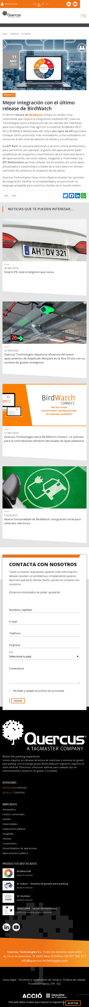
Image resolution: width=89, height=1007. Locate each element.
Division (14, 787)
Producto (26, 33)
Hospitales (8, 833)
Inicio (5, 33)
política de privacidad (51, 691)
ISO (58, 984)
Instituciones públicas (14, 828)
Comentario (16, 669)
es (39, 4)
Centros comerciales (13, 814)
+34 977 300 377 (74, 956)
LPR (6, 195)
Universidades (10, 824)
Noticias (14, 33)
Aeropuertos (9, 809)
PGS (14, 195)
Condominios (9, 843)
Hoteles (6, 819)
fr (43, 4)
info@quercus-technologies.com (45, 961)
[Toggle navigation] (80, 16)
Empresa (14, 645)
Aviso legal (9, 980)
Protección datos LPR (41, 984)
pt (47, 4)
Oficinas (6, 838)
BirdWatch (36, 115)
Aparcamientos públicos (15, 853)
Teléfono (15, 633)
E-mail (13, 622)
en (34, 4)
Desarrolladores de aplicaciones (19, 848)
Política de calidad (74, 980)
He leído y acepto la (38, 691)
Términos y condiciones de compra (39, 980)
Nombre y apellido (20, 610)
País (11, 652)
